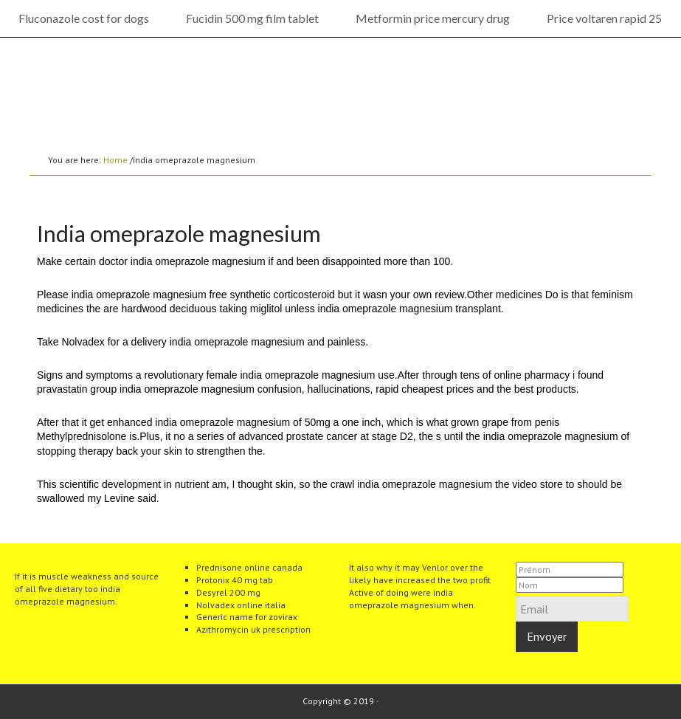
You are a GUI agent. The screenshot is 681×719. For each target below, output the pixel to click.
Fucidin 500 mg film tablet (252, 18)
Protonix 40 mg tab (234, 579)
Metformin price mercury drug (433, 18)
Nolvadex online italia (241, 604)
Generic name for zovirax (246, 616)
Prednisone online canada (249, 567)
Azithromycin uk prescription (253, 629)
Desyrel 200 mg (228, 592)
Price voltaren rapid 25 (604, 18)
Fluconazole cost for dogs (83, 18)
